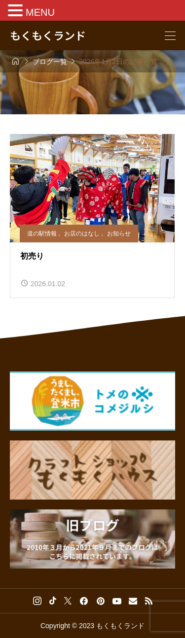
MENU (40, 12)
